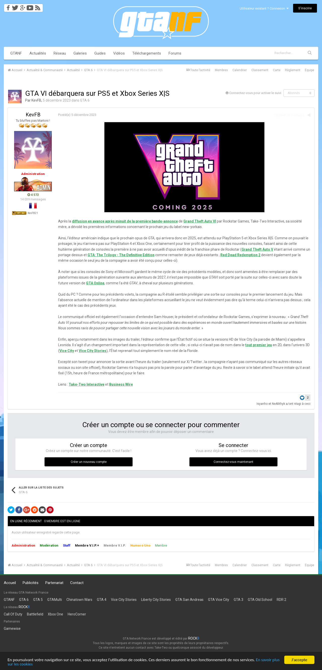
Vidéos (119, 53)
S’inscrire (305, 8)
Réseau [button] (60, 53)
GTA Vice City (218, 600)
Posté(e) (77, 115)
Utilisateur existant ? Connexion (264, 8)
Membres (221, 70)
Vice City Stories (124, 600)
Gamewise (12, 629)
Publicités (30, 582)
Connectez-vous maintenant (233, 462)
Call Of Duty (13, 614)
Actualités (37, 53)
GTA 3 (238, 600)
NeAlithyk (278, 404)
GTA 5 (38, 600)
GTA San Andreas (189, 600)
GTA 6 (85, 100)
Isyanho (262, 404)
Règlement (292, 70)
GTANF (16, 53)
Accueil (10, 582)
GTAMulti (54, 600)
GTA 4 (101, 600)
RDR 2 (281, 600)
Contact (77, 582)
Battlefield (35, 614)
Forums (175, 53)
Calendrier (239, 70)
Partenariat (54, 582)
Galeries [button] (80, 53)
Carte (276, 70)
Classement (259, 70)
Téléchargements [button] (146, 53)
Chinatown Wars (79, 600)
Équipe (309, 70)
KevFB (36, 100)
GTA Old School (260, 600)
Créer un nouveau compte (89, 462)
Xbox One (55, 614)
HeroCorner (77, 614)
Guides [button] (100, 53)
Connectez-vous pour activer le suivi (255, 93)
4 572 (33, 195)
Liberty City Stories (156, 600)
